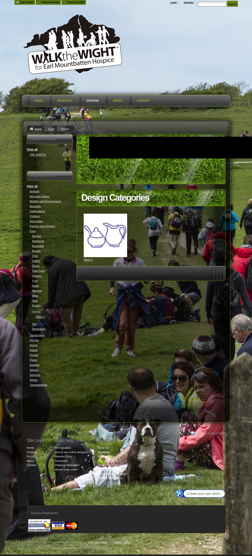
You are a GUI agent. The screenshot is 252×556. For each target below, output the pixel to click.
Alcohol (36, 236)
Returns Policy (63, 456)
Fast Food (38, 270)
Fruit (35, 280)
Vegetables (39, 328)
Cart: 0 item (27, 2)
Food (51, 128)
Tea (34, 323)
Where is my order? (66, 469)
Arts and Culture (39, 196)
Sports (34, 379)
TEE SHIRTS (38, 154)
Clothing (35, 216)
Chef (35, 255)
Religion (35, 364)
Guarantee (61, 460)
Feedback (103, 452)
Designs (92, 100)
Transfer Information (110, 478)
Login (173, 2)
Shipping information (67, 465)
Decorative (36, 221)
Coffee (36, 260)
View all (32, 149)
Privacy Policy (106, 456)
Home (39, 100)
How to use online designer (71, 452)
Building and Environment (45, 201)
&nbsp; (105, 235)
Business (35, 206)
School (34, 369)
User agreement (98, 542)
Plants (33, 359)
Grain (35, 285)
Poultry (36, 305)
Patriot (34, 350)
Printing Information (109, 465)
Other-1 (88, 259)
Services (35, 374)
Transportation (38, 384)
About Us (103, 447)
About (118, 100)
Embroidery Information (112, 474)
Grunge (34, 340)
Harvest (37, 290)
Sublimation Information (112, 469)
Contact (143, 100)
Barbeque (38, 240)
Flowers (37, 275)
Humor (34, 345)
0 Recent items (50, 2)
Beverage (38, 245)
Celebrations (37, 211)
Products (64, 100)
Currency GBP (76, 2)
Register (189, 2)
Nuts (35, 300)
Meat (35, 295)
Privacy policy (121, 542)
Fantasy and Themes (42, 226)
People (34, 355)
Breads (36, 250)
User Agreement (107, 460)
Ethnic (36, 265)
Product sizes (63, 447)
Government (37, 335)
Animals (34, 191)
